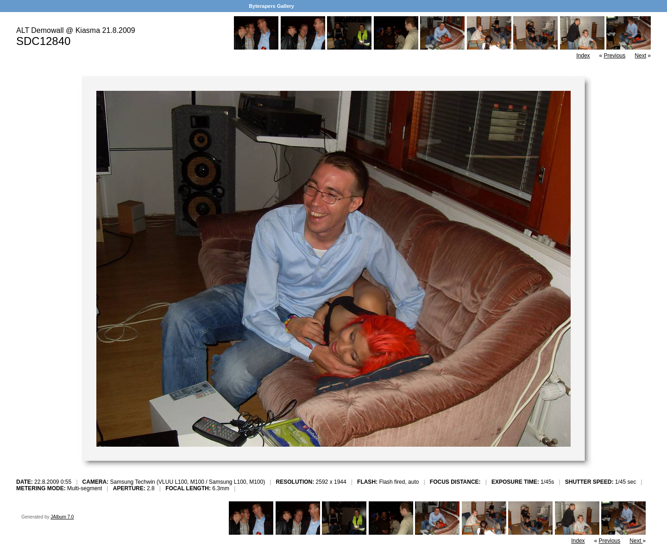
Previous (615, 55)
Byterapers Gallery (271, 6)
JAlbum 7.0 (62, 516)
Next (640, 55)
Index (583, 55)
